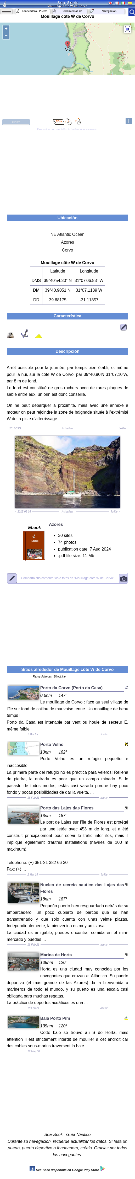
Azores (67, 242)
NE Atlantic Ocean (67, 234)
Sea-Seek (67, 3)
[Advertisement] (67, 170)
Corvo (67, 250)
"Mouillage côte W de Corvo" (67, 578)
